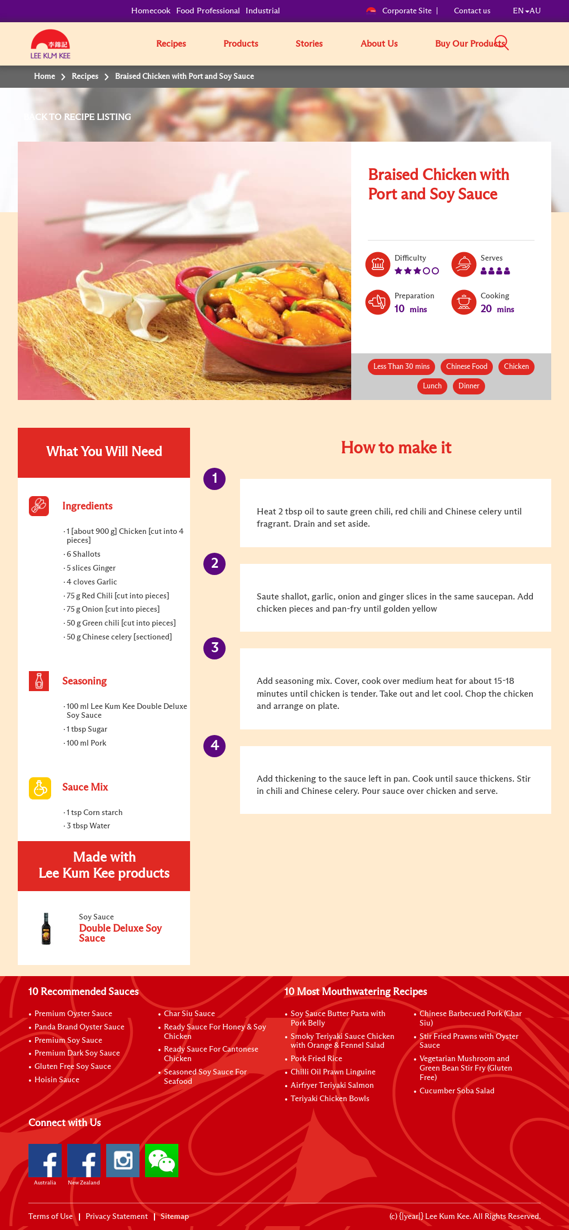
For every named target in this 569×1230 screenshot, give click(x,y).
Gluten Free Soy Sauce (72, 1067)
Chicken (516, 367)
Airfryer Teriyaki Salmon (332, 1085)
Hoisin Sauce (56, 1080)
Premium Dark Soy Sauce (77, 1053)
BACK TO (43, 117)
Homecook (151, 11)
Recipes (171, 43)
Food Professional (208, 11)
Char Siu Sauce (189, 1014)
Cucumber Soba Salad (457, 1091)
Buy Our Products (470, 43)
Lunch (432, 386)
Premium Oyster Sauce (73, 1014)
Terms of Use (50, 1217)
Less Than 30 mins (401, 367)
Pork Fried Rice (316, 1059)
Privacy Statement (117, 1217)
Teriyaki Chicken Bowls (330, 1099)
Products (240, 43)
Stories (309, 43)
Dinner (469, 386)
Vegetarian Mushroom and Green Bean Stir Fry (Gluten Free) (466, 1068)
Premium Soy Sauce (68, 1040)
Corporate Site (399, 11)
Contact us (472, 11)
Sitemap (175, 1217)
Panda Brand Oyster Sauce (79, 1027)
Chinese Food (466, 367)
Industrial (263, 11)
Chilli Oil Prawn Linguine (333, 1072)
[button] (544, 43)
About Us (379, 43)
